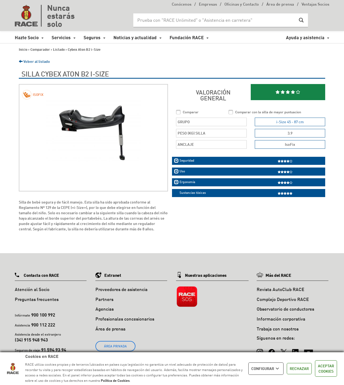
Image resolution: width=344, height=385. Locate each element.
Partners (104, 299)
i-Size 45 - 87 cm (290, 121)
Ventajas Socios (315, 5)
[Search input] (215, 20)
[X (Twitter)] (283, 350)
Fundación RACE (187, 37)
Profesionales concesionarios (124, 319)
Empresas (208, 5)
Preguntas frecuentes (37, 299)
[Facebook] (271, 350)
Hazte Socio (27, 37)
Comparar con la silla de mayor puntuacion (268, 112)
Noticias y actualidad (135, 37)
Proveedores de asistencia (121, 289)
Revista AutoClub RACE (280, 289)
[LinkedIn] (295, 350)
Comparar (191, 112)
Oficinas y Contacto (241, 5)
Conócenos (181, 5)
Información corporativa (281, 319)
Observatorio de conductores (285, 309)
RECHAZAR (299, 368)
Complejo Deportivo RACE (283, 299)
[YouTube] (308, 350)
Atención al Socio (32, 289)
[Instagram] (260, 350)
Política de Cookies (115, 380)
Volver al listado (34, 61)
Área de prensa (280, 5)
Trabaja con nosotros (278, 329)
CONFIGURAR (266, 368)
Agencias (104, 309)
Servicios (61, 37)
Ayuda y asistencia (305, 37)
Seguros (92, 37)
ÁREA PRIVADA (115, 346)
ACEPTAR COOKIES (326, 368)
